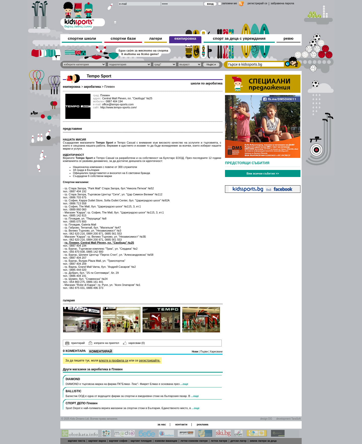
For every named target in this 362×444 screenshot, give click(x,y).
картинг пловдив (141, 440)
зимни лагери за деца (263, 440)
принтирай (75, 343)
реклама (202, 424)
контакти (181, 424)
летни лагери (219, 440)
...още (184, 383)
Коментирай (100, 351)
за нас (161, 424)
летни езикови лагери (194, 440)
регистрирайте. (149, 360)
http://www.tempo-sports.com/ (118, 107)
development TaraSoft (288, 418)
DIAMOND (73, 379)
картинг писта (76, 440)
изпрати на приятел (103, 343)
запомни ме (229, 3)
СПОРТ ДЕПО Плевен (82, 403)
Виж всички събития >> (263, 173)
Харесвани (216, 351)
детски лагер (239, 440)
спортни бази (123, 38)
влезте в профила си (113, 360)
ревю (289, 38)
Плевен (109, 86)
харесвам (134, 343)
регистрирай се (257, 3)
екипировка (185, 38)
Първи (204, 351)
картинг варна (97, 440)
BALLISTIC (73, 391)
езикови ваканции (166, 440)
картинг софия (118, 440)
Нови (195, 351)
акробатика (92, 86)
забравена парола (282, 3)
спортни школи (82, 38)
